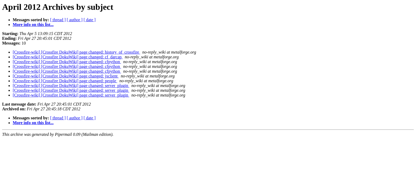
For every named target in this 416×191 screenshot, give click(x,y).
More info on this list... (33, 24)
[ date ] (90, 20)
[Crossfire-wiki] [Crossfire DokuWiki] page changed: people (65, 81)
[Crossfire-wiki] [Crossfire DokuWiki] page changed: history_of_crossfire (76, 52)
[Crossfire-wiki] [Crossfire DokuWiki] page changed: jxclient (66, 76)
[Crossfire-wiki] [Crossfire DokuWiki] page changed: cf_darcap (68, 57)
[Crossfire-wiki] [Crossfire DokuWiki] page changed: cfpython (67, 61)
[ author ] (75, 20)
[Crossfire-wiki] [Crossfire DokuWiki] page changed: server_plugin (71, 85)
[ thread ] (58, 20)
